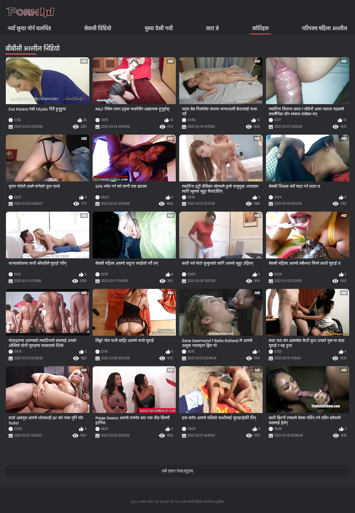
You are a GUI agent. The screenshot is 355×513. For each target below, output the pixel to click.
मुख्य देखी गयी (159, 28)
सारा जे (212, 28)
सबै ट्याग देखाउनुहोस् (177, 471)
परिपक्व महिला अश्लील (324, 28)
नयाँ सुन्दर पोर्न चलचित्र (29, 28)
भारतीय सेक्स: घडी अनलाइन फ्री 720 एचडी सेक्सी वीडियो (170, 502)
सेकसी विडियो (97, 28)
